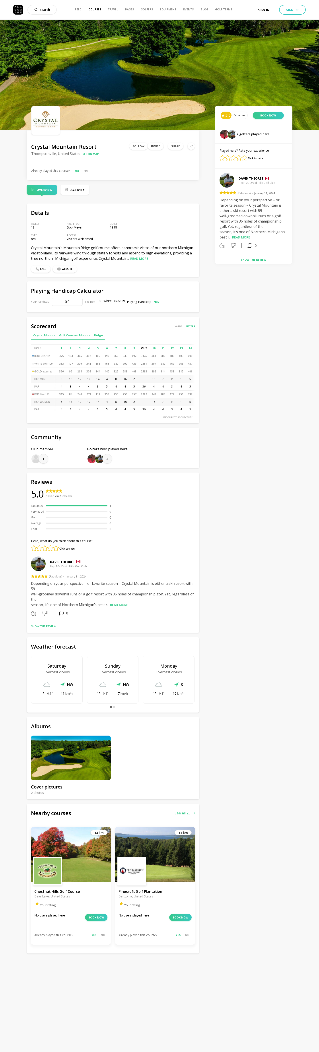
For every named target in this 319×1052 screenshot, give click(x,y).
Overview (45, 190)
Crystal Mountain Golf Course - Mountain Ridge (68, 335)
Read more (139, 258)
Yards (178, 326)
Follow (138, 146)
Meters (190, 326)
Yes (76, 170)
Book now (96, 917)
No (86, 170)
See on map (90, 154)
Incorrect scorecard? (178, 417)
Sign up (292, 10)
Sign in (263, 10)
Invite (155, 146)
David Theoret (62, 562)
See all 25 (185, 813)
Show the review (43, 626)
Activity (77, 190)
